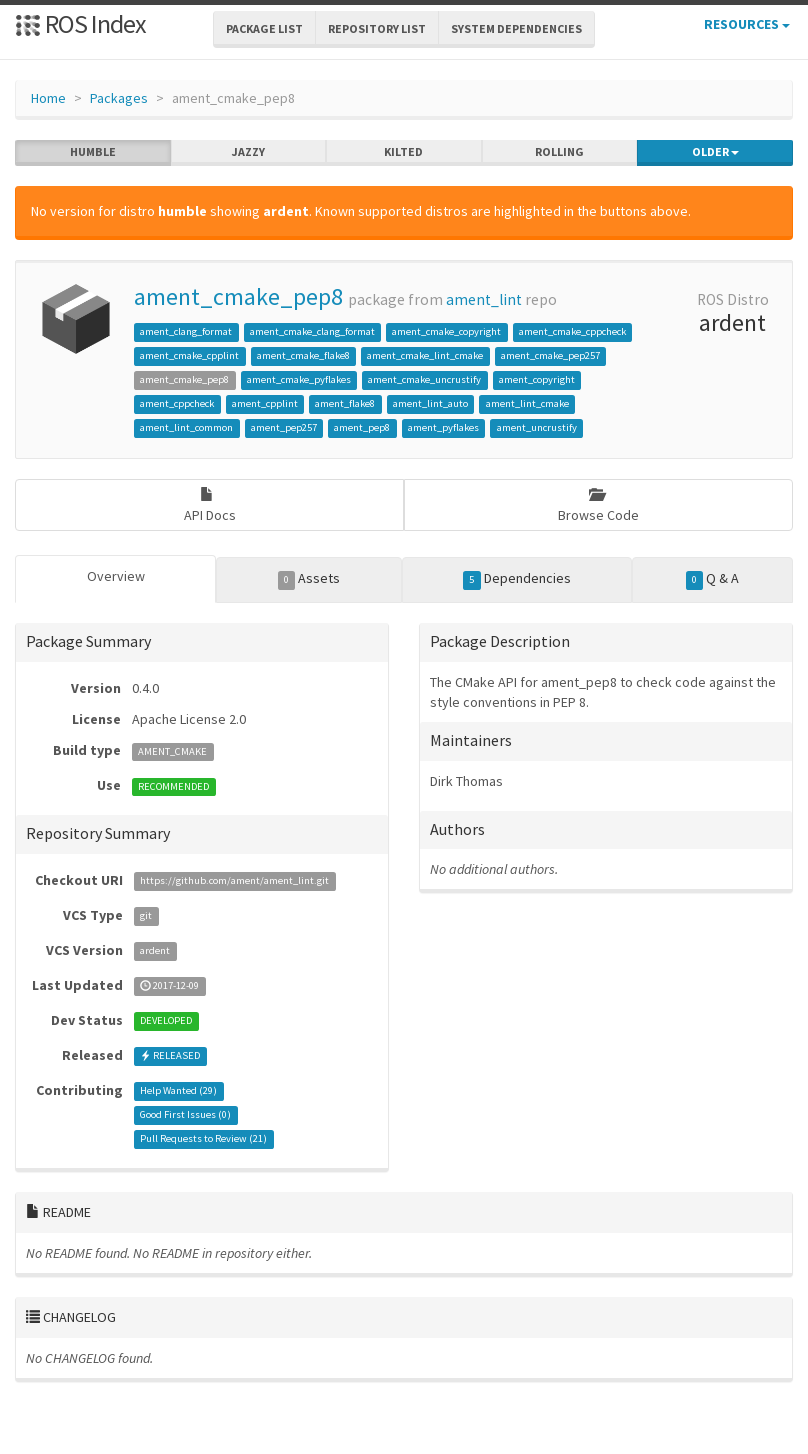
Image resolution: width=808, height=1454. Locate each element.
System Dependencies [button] (516, 28)
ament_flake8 (345, 403)
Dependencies (517, 579)
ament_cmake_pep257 (550, 355)
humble (93, 152)
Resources (747, 24)
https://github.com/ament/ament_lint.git (234, 881)
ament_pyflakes (443, 427)
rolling (559, 152)
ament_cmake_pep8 (238, 296)
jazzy (248, 152)
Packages (119, 98)
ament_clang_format (186, 331)
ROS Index (80, 23)
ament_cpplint (265, 403)
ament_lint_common (186, 427)
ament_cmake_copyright (446, 331)
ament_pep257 (284, 427)
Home (48, 98)
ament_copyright (537, 379)
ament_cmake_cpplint (189, 355)
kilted (403, 152)
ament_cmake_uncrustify (424, 379)
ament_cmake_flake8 (303, 355)
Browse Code (598, 505)
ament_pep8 (362, 427)
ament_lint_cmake (527, 403)
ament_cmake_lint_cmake (425, 355)
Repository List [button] (377, 28)
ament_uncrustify (537, 427)
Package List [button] (264, 28)
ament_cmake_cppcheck (572, 331)
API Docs (210, 505)
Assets (309, 579)
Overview (116, 576)
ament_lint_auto (430, 403)
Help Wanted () (178, 1091)
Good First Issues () (185, 1115)
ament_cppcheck (177, 403)
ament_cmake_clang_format (312, 331)
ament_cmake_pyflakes (299, 379)
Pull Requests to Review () (203, 1139)
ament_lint (484, 299)
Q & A (713, 579)
